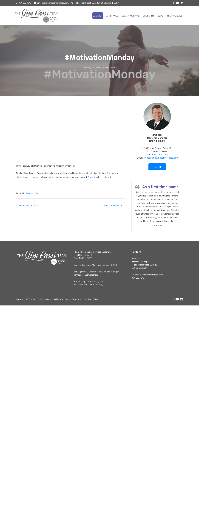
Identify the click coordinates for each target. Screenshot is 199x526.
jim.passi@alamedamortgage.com (53, 2)
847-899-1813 (24, 2)
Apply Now (93, 176)
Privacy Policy (92, 299)
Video (114, 67)
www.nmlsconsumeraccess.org (88, 284)
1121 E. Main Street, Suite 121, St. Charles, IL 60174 (96, 2)
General (105, 67)
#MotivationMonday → (114, 205)
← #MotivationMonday (27, 205)
